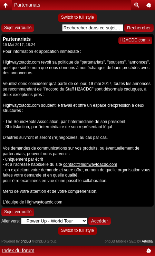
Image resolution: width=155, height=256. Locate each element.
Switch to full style (77, 17)
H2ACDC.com (135, 40)
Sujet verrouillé (17, 27)
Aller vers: (10, 221)
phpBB (26, 241)
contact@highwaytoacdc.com (90, 164)
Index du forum (18, 250)
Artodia (147, 241)
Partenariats (27, 5)
